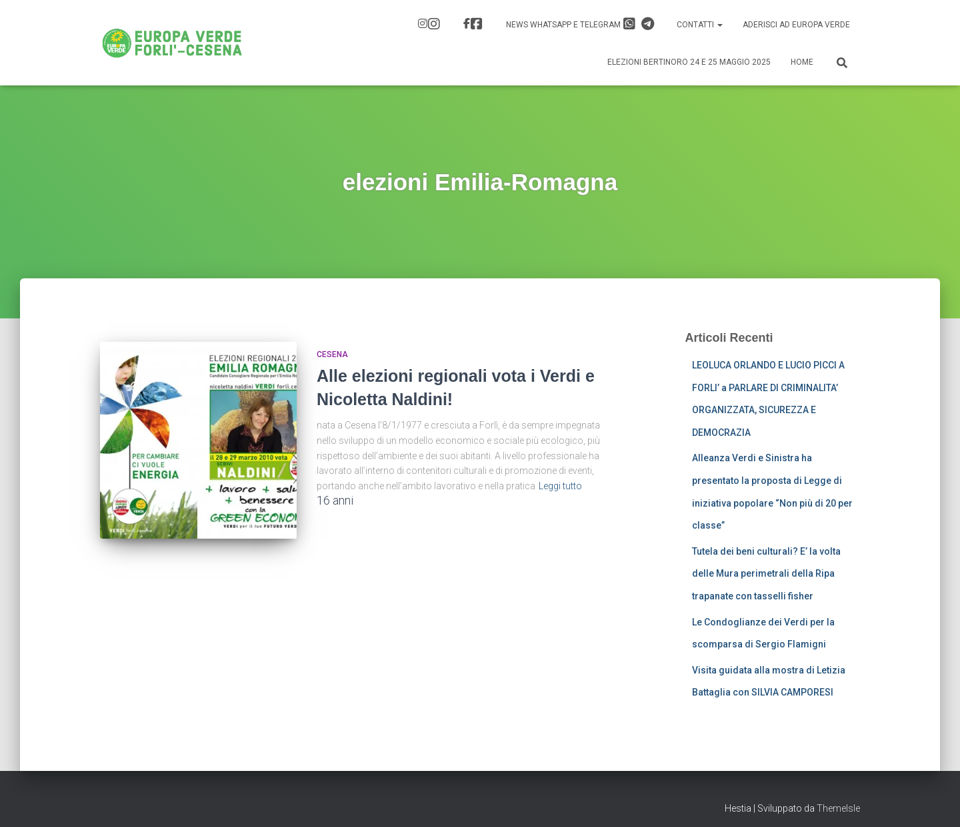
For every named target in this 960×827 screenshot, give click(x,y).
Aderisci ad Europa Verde (796, 24)
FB (476, 24)
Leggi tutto (560, 486)
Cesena (332, 354)
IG (434, 24)
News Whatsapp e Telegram (580, 24)
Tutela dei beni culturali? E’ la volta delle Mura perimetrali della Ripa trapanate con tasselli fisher (766, 573)
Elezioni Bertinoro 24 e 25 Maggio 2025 (689, 62)
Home (802, 62)
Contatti (700, 24)
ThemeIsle (838, 808)
